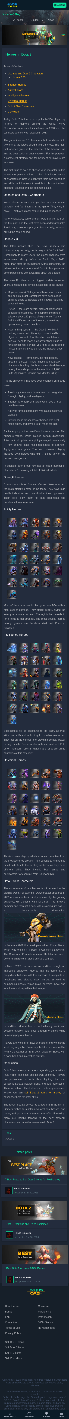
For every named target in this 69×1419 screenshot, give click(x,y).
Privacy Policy (13, 1333)
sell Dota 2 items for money (43, 1092)
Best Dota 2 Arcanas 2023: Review (25, 1268)
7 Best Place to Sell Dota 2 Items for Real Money (32, 1179)
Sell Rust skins (13, 1358)
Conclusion (14, 111)
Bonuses (46, 1414)
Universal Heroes (17, 101)
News (51, 20)
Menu (62, 1415)
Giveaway (43, 1306)
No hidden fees (46, 1327)
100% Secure (45, 1322)
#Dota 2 (9, 1138)
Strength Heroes (17, 84)
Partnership (29, 1414)
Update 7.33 (18, 77)
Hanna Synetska (22, 1188)
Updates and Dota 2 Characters (25, 73)
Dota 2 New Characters (21, 106)
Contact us (11, 1322)
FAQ (7, 1317)
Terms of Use (12, 1327)
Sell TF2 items (13, 1353)
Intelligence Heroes (18, 95)
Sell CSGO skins (14, 1342)
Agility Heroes (15, 90)
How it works (10, 1414)
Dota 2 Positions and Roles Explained (27, 1224)
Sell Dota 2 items (14, 1347)
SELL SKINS (59, 5)
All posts (18, 20)
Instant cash (45, 1317)
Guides (35, 20)
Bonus (8, 1311)
